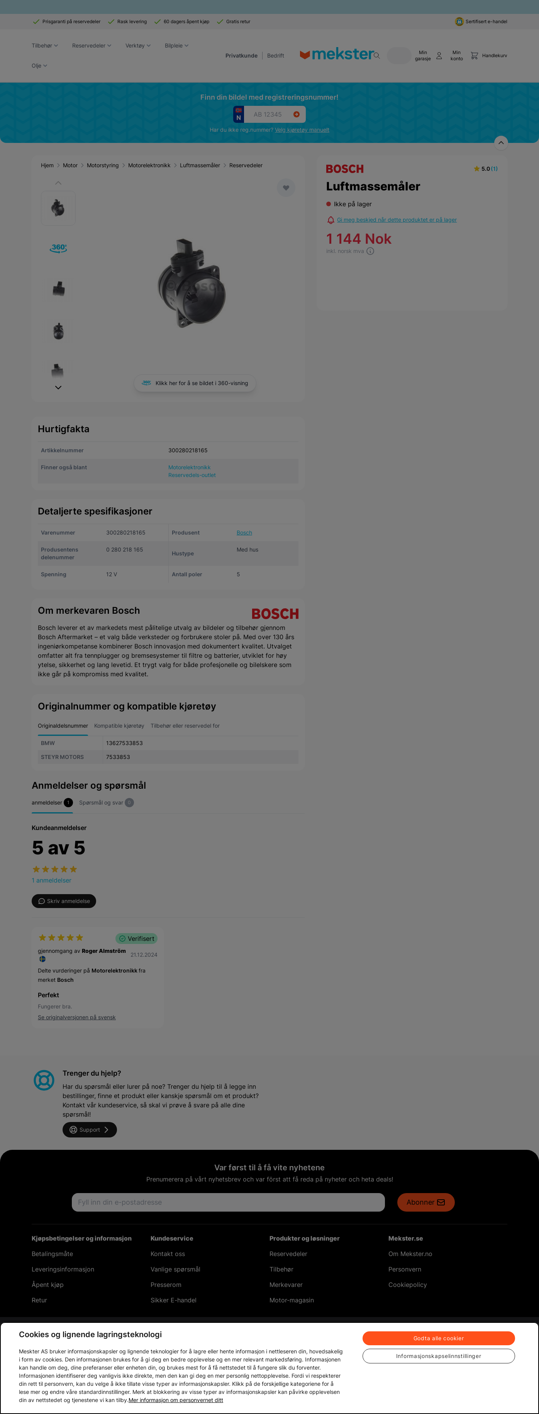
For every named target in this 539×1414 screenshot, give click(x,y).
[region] (269, 1368)
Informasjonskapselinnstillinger (438, 1356)
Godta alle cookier (439, 1338)
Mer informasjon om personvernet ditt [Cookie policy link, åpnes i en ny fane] (176, 1400)
